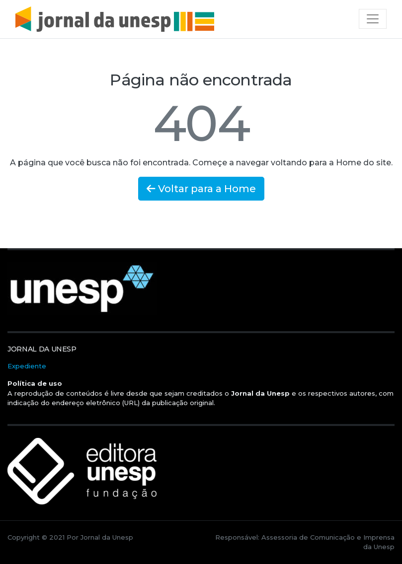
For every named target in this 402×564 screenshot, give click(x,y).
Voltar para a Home (201, 189)
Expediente (26, 366)
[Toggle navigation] (373, 19)
